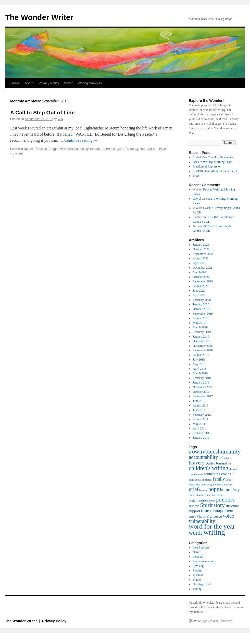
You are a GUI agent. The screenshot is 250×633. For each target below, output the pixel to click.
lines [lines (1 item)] (191, 495)
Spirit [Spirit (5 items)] (206, 505)
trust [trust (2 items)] (192, 516)
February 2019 (202, 332)
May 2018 (199, 364)
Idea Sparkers (201, 547)
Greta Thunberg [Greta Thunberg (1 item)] (223, 484)
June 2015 (199, 401)
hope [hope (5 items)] (213, 489)
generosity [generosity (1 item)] (194, 484)
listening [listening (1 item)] (206, 495)
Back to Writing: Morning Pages (213, 162)
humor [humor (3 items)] (226, 489)
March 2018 (200, 373)
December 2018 (202, 341)
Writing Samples (90, 83)
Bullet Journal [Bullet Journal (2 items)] (216, 463)
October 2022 (201, 249)
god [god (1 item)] (212, 484)
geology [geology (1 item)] (205, 484)
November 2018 (203, 346)
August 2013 (201, 405)
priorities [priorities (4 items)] (225, 500)
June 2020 (199, 290)
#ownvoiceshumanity (74, 149)
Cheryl (197, 198)
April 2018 (199, 369)
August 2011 (200, 419)
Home (15, 83)
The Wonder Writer (39, 17)
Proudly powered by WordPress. (213, 621)
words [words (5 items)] (196, 533)
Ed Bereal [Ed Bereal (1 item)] (206, 479)
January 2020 (201, 304)
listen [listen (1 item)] (198, 495)
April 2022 (199, 263)
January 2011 (201, 437)
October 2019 (201, 309)
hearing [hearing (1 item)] (203, 490)
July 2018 (199, 359)
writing (197, 589)
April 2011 (199, 428)
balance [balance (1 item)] (227, 458)
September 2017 (203, 396)
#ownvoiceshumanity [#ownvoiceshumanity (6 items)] (215, 451)
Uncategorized (202, 584)
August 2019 (201, 318)
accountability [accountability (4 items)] (203, 457)
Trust (196, 175)
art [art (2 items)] (221, 458)
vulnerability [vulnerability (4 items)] (202, 521)
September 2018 (203, 350)
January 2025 (201, 244)
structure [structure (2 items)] (232, 506)
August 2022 (201, 258)
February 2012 (202, 414)
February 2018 (202, 378)
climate (95, 149)
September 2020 (203, 281)
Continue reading (81, 140)
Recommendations (204, 561)
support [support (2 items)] (194, 511)
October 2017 (201, 391)
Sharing (197, 570)
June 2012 (199, 410)
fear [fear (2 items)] (228, 479)
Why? (68, 83)
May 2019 (199, 323)
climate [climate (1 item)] (233, 469)
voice (151, 149)
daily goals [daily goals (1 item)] (195, 479)
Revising (198, 566)
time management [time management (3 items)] (217, 510)
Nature (28, 149)
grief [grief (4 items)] (193, 489)
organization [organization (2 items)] (198, 500)
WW (61, 119)
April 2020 (199, 295)
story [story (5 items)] (219, 505)
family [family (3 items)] (219, 479)
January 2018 (201, 382)
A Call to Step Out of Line (42, 112)
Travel (197, 579)
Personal (41, 149)
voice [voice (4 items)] (228, 516)
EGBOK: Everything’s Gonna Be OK (216, 171)
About (29, 83)
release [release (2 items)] (194, 506)
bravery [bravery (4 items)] (197, 462)
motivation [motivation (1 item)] (217, 495)
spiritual (198, 575)
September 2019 (203, 313)
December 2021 (202, 267)
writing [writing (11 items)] (214, 532)
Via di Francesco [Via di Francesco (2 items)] (209, 516)
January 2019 (201, 336)
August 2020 (201, 286)
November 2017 (203, 387)
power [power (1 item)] (212, 500)
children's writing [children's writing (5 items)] (208, 468)
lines (143, 149)
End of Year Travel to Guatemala (213, 157)
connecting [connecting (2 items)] (212, 474)
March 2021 (200, 272)
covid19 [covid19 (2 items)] (227, 474)
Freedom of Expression (207, 166)
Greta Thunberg (127, 149)
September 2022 (203, 254)
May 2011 (199, 424)
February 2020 (202, 300)
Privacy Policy (49, 83)
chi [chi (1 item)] (229, 463)
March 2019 (200, 327)
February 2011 (202, 433)
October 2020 (201, 277)
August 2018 (201, 355)
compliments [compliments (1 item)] (196, 474)
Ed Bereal (108, 149)
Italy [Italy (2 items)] (236, 490)
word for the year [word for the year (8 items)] (212, 526)
